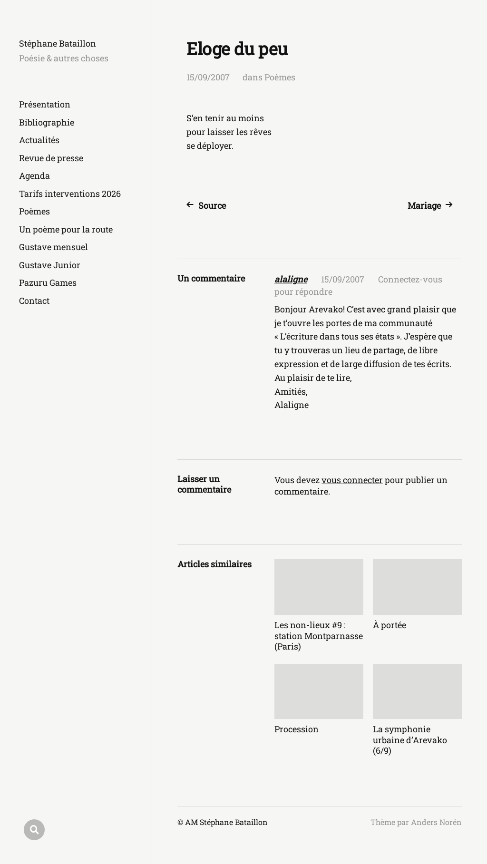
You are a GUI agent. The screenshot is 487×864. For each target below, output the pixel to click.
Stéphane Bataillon (57, 43)
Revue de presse (51, 158)
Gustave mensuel (53, 246)
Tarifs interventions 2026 (70, 193)
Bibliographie (46, 122)
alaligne (290, 279)
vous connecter (352, 479)
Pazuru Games (48, 282)
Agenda (34, 175)
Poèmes (34, 211)
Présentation (44, 104)
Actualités (39, 140)
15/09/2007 (208, 77)
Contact (34, 300)
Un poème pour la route (66, 229)
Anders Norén (436, 822)
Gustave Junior (49, 265)
